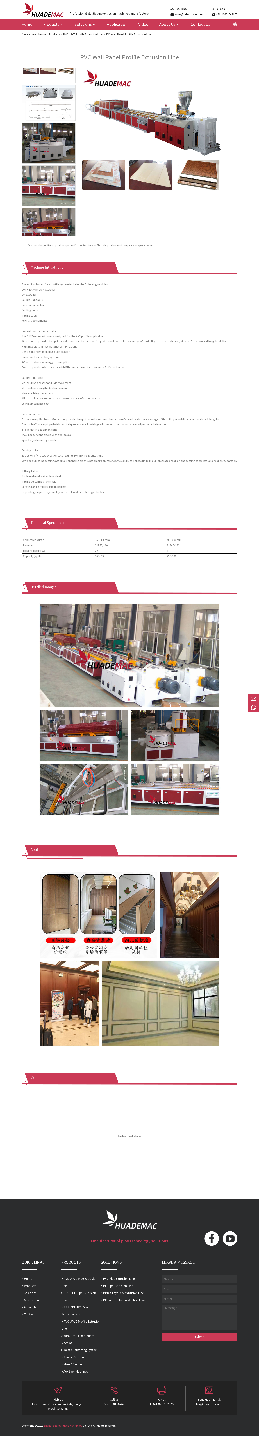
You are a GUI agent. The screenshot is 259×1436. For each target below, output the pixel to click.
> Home (27, 1278)
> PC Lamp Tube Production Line (123, 1300)
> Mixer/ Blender (72, 1364)
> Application (30, 1300)
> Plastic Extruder (73, 1357)
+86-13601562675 (226, 14)
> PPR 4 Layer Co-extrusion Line (122, 1293)
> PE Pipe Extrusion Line (117, 1286)
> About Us (29, 1307)
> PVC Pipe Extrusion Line (118, 1278)
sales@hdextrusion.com (189, 14)
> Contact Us (30, 1314)
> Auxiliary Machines (74, 1371)
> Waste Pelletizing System (79, 1350)
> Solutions (29, 1293)
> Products (29, 1286)
